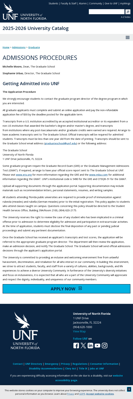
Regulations (80, 363)
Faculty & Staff (68, 3)
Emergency (52, 363)
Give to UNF (111, 3)
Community (95, 3)
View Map (79, 331)
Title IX (83, 368)
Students (53, 3)
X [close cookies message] (129, 389)
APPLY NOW (66, 289)
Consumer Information (104, 363)
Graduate (34, 47)
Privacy (70, 393)
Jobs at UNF (97, 368)
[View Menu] (127, 37)
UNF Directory (33, 363)
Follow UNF (80, 339)
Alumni (83, 3)
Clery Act (70, 368)
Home (6, 47)
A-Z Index (125, 17)
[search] (105, 11)
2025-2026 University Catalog (36, 28)
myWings (125, 3)
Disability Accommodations (46, 368)
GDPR (82, 393)
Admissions (18, 47)
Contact (18, 363)
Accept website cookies (100, 393)
